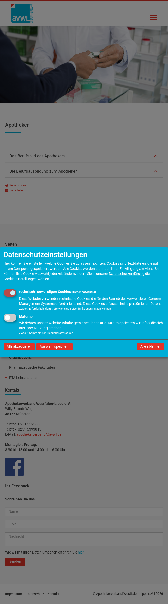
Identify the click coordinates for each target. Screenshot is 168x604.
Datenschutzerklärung (126, 274)
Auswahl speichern (55, 346)
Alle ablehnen (150, 346)
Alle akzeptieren (19, 346)
